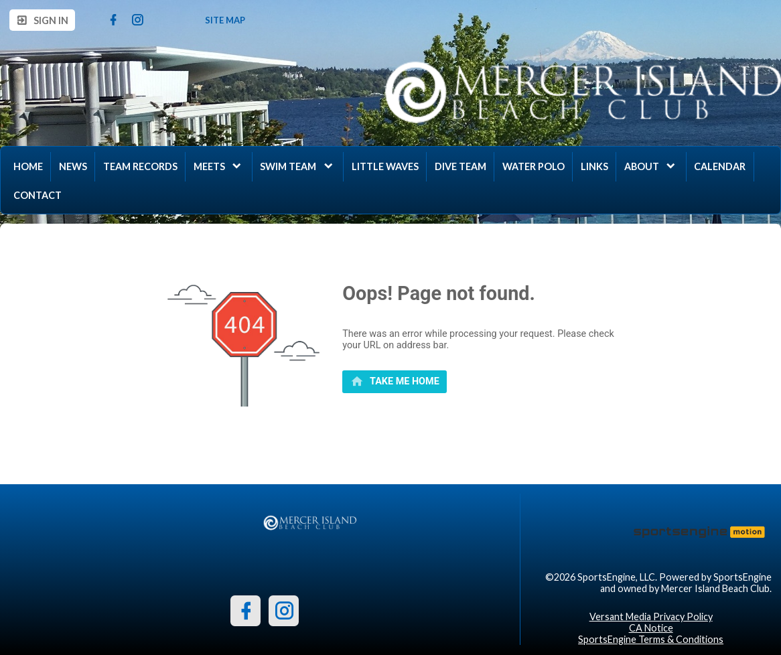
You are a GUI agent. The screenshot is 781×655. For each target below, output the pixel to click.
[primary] (394, 381)
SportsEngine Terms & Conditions (650, 639)
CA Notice (651, 628)
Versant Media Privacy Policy (651, 616)
